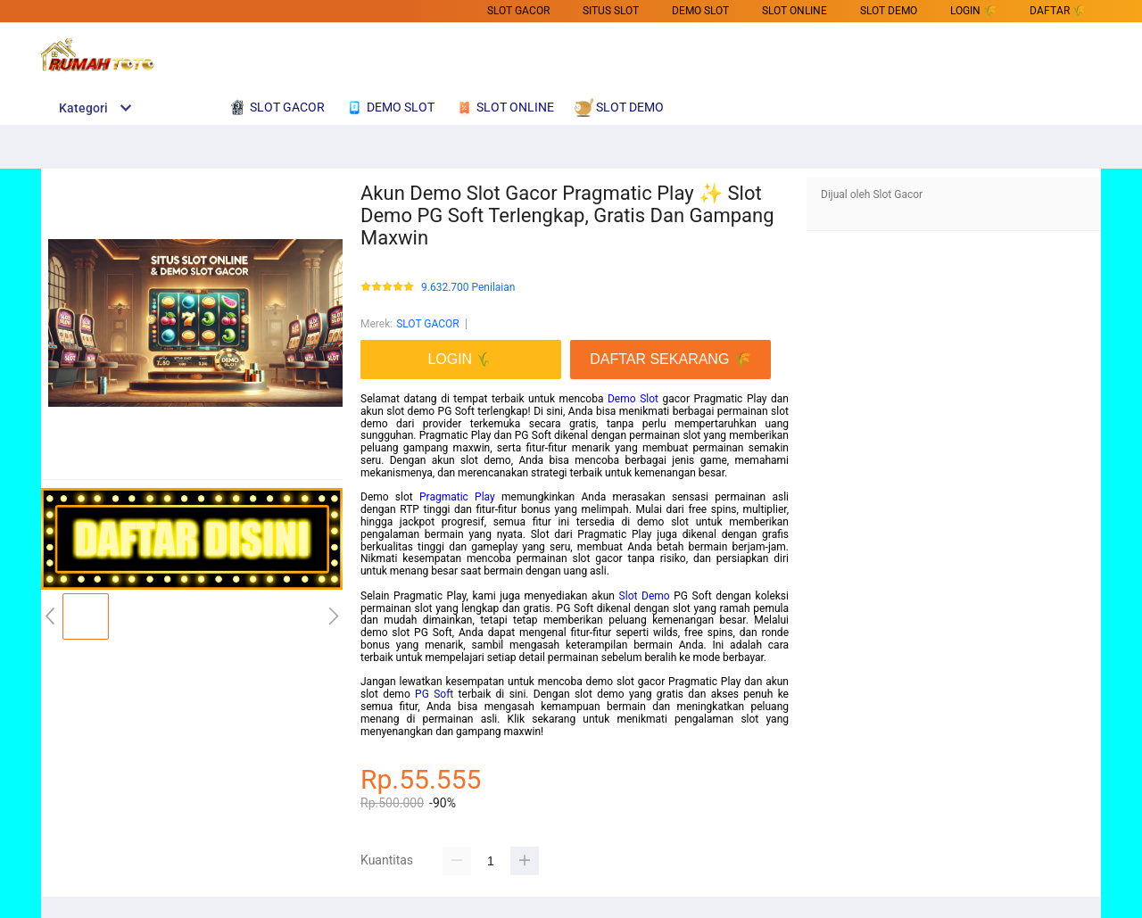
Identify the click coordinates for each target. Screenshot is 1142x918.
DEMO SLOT (700, 10)
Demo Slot (633, 399)
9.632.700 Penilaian (468, 288)
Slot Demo (644, 596)
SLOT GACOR (518, 10)
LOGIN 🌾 (973, 10)
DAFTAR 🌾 (1058, 10)
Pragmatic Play (457, 497)
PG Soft (434, 694)
